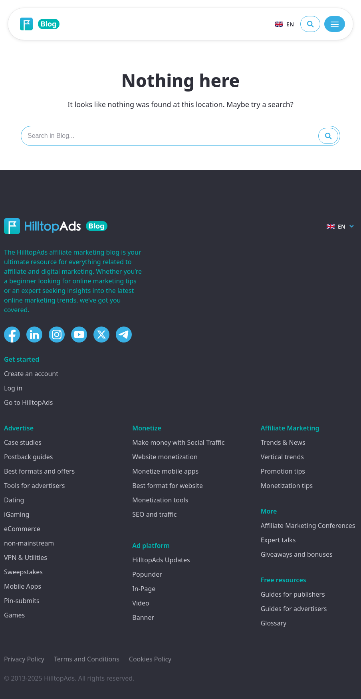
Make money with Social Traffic (178, 442)
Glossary (274, 623)
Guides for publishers (293, 594)
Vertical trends (282, 456)
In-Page (143, 588)
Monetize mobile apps (165, 471)
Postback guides (28, 456)
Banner (143, 617)
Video (140, 603)
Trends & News (283, 442)
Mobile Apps (22, 586)
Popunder (147, 574)
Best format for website (167, 485)
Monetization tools (160, 500)
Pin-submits (22, 600)
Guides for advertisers (294, 608)
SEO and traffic (154, 514)
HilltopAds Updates (161, 560)
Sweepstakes (23, 572)
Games (14, 615)
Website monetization (165, 456)
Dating (14, 500)
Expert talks (278, 540)
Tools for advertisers (34, 485)
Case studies (23, 442)
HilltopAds (59, 678)
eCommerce (22, 528)
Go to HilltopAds (28, 402)
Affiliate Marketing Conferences (308, 525)
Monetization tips (287, 485)
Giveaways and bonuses (297, 554)
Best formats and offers (39, 471)
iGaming (17, 514)
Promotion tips (283, 471)
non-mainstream (29, 543)
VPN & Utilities (25, 557)
